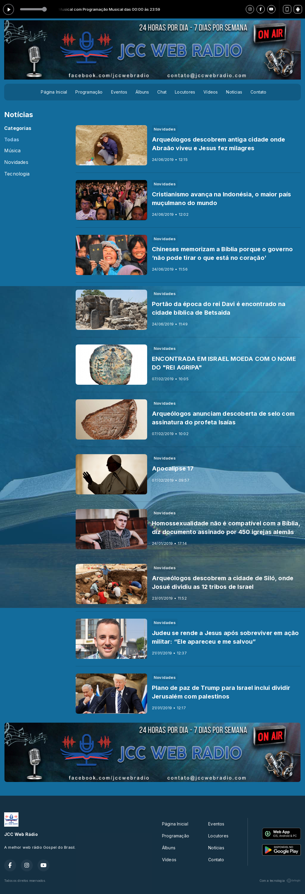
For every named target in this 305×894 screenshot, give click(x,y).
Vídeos (210, 91)
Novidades (16, 162)
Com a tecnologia (280, 881)
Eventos (119, 91)
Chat (161, 91)
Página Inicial (54, 91)
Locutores (185, 91)
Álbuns (142, 91)
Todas (11, 139)
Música (12, 150)
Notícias (234, 91)
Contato (258, 91)
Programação (88, 91)
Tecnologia (16, 174)
